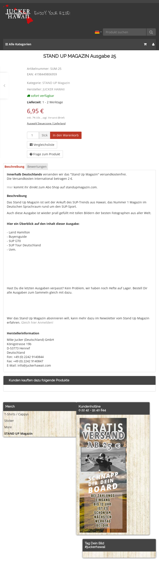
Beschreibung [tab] (14, 166)
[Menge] (33, 135)
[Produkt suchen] (125, 32)
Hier (10, 187)
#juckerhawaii (95, 547)
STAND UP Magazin (56, 83)
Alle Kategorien (18, 44)
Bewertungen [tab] (37, 166)
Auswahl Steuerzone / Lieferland (46, 123)
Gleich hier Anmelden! (37, 322)
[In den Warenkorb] (66, 135)
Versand (53, 117)
